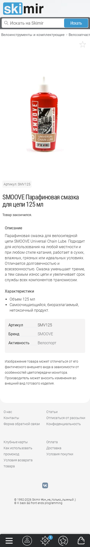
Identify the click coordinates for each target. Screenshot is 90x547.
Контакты (11, 418)
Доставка (53, 448)
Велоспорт (47, 343)
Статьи (52, 412)
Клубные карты (16, 442)
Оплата (52, 442)
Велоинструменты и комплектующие (33, 35)
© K (38, 503)
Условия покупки (59, 454)
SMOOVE (45, 334)
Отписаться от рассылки (65, 418)
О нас (8, 412)
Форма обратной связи (22, 424)
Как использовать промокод (18, 451)
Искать (76, 23)
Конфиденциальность (63, 424)
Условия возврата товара (18, 463)
